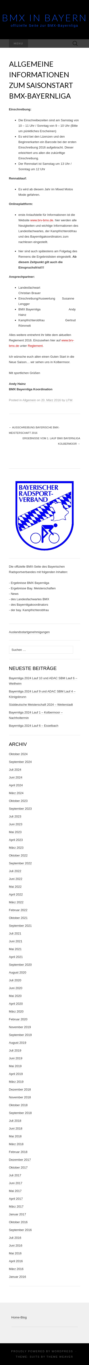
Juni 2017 (15, 1183)
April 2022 (16, 894)
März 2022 (16, 902)
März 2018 (16, 1144)
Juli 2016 (15, 1237)
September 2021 (20, 925)
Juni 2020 (15, 988)
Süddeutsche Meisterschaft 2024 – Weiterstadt (41, 704)
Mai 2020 (15, 996)
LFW (69, 400)
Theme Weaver (60, 1356)
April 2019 (16, 1074)
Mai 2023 (15, 832)
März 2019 (16, 1081)
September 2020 (20, 964)
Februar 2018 (18, 1152)
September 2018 (20, 1113)
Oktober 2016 (18, 1222)
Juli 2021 (15, 933)
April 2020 (16, 1003)
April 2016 (16, 1261)
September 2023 (20, 808)
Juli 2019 (15, 1050)
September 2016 (20, 1230)
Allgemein (29, 400)
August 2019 (17, 1042)
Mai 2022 (15, 886)
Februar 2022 (18, 910)
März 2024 (16, 793)
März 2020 (16, 1011)
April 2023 (16, 840)
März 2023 (16, 847)
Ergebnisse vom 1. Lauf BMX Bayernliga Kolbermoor (51, 441)
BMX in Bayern (44, 17)
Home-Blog (19, 1317)
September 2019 (20, 1035)
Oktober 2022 (18, 855)
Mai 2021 (15, 949)
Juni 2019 (15, 1058)
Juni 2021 (15, 941)
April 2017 (16, 1198)
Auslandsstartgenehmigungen (29, 632)
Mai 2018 (15, 1136)
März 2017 (16, 1206)
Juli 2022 (15, 871)
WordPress (62, 1351)
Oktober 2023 (18, 801)
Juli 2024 (15, 769)
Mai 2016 (15, 1253)
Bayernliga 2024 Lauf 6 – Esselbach (33, 725)
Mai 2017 (15, 1191)
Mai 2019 (15, 1066)
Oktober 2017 (18, 1167)
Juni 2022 (15, 879)
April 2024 (16, 785)
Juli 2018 (15, 1120)
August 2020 (17, 972)
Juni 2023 (15, 824)
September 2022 (20, 863)
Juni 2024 (15, 777)
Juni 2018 (15, 1128)
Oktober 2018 (18, 1105)
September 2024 (20, 762)
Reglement (35, 346)
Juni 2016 (15, 1245)
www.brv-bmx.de (41, 220)
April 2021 (16, 957)
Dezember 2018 (20, 1089)
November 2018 (20, 1097)
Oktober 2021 (18, 918)
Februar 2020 (18, 1019)
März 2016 (16, 1269)
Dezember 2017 (20, 1159)
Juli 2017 (15, 1175)
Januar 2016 (17, 1276)
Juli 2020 (15, 980)
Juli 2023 (15, 816)
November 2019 (20, 1027)
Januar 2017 (17, 1214)
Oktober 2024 (18, 754)
